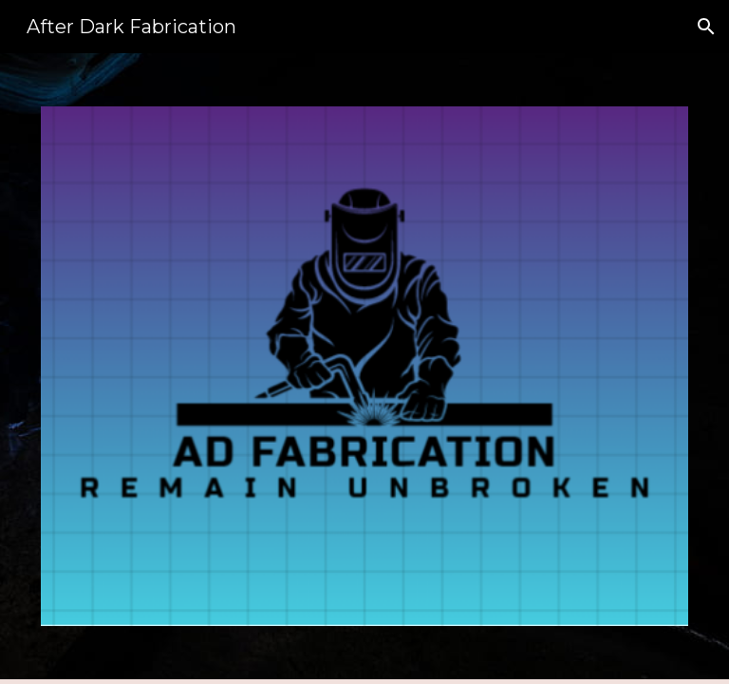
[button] (706, 26)
